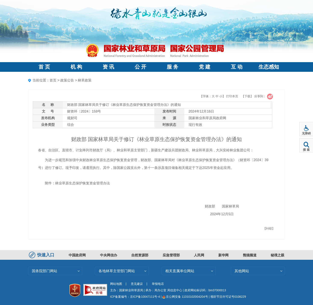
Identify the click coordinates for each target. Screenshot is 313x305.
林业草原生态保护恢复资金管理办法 (82, 183)
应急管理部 (171, 255)
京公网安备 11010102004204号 (185, 296)
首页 (53, 80)
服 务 (172, 67)
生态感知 (268, 67)
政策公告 (67, 80)
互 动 (236, 67)
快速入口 (42, 254)
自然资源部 (139, 255)
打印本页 (232, 96)
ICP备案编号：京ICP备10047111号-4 (135, 296)
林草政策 (85, 80)
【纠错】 (269, 228)
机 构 (76, 67)
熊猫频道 (250, 255)
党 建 (204, 67)
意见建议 (137, 283)
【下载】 (247, 96)
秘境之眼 (277, 255)
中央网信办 (108, 255)
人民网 (199, 255)
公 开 (140, 67)
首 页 (44, 67)
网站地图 (116, 283)
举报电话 (158, 283)
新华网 (223, 255)
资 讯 (108, 67)
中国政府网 (77, 255)
